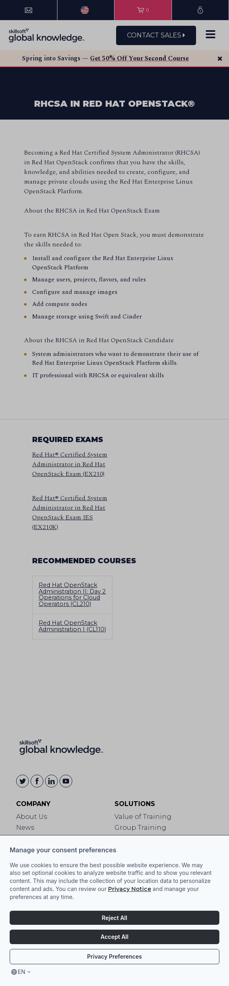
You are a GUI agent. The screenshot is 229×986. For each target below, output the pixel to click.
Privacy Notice (129, 889)
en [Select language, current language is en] (21, 971)
